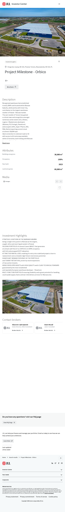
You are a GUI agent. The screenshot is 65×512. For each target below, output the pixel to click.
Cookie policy (53, 497)
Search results (13, 457)
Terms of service (41, 497)
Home (4, 457)
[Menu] (59, 4)
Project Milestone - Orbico (28, 457)
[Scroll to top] (61, 458)
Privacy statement (12, 497)
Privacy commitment (27, 497)
